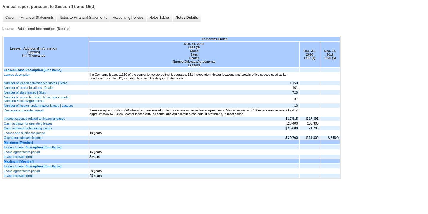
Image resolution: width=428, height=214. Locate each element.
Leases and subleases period (24, 133)
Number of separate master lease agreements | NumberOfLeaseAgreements (37, 99)
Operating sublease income (23, 137)
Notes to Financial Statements (83, 17)
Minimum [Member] (18, 142)
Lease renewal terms (18, 156)
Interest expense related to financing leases (34, 118)
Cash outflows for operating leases (28, 123)
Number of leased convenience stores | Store (35, 83)
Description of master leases (24, 110)
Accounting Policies (128, 17)
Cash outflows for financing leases (28, 128)
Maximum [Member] (19, 161)
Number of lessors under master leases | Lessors (38, 105)
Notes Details (186, 17)
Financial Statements (37, 17)
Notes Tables (159, 17)
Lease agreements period (22, 152)
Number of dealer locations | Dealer (29, 87)
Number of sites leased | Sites (25, 92)
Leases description (17, 74)
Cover (10, 17)
